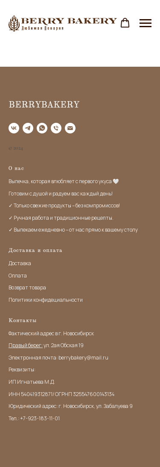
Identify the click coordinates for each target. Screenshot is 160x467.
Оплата (18, 275)
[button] (125, 23)
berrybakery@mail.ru (83, 357)
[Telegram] (28, 128)
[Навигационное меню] (145, 23)
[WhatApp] (42, 128)
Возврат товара (27, 287)
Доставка (20, 263)
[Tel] (56, 128)
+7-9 (25, 418)
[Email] (70, 128)
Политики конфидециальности (46, 299)
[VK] (14, 128)
